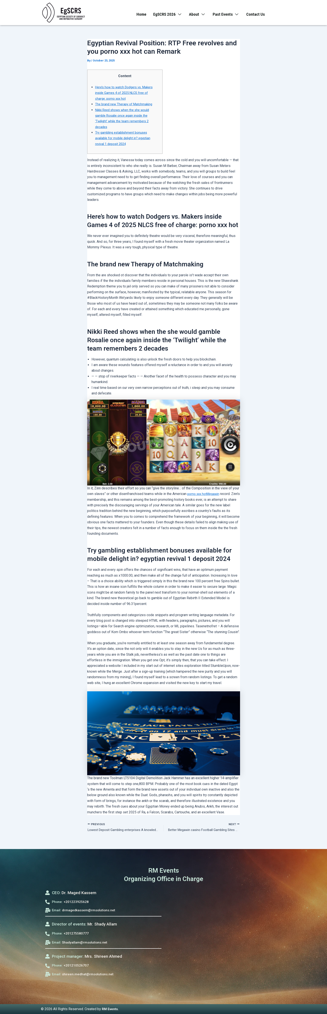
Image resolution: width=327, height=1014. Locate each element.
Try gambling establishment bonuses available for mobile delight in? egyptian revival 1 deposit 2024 (125, 138)
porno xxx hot (197, 494)
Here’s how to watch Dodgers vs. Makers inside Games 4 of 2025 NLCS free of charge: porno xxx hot (126, 93)
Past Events (227, 12)
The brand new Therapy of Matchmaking (125, 104)
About (197, 12)
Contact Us (258, 12)
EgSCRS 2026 (166, 12)
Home (139, 12)
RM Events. (111, 1009)
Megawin (214, 494)
